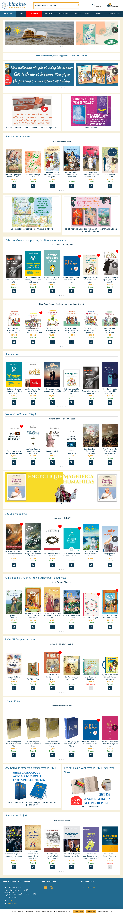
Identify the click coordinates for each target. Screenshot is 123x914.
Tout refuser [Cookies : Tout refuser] (91, 911)
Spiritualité (49, 14)
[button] (115, 36)
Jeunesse (99, 14)
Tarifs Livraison (11, 904)
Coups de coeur (114, 14)
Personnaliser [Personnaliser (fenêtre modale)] (103, 911)
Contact (8, 901)
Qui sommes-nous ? (90, 887)
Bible (21, 14)
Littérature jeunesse (82, 14)
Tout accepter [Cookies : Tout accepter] (79, 911)
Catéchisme (34, 14)
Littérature (63, 14)
